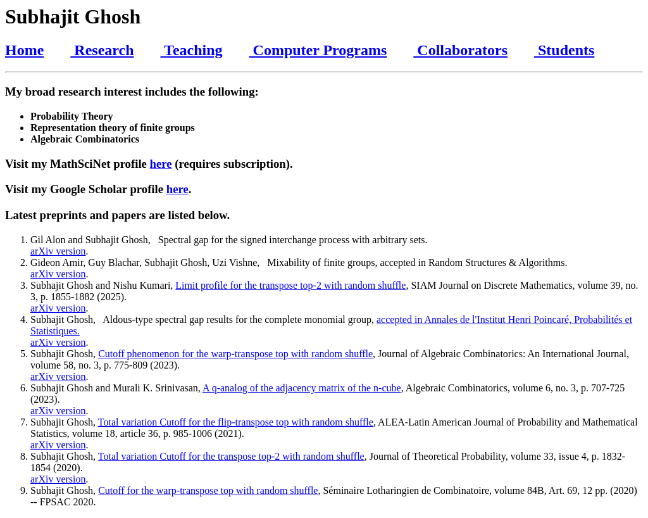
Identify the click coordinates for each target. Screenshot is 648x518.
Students (564, 50)
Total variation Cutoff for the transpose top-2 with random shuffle (231, 456)
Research (102, 50)
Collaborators (460, 50)
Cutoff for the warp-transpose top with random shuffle (208, 490)
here (161, 163)
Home (24, 50)
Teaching (192, 50)
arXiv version (58, 251)
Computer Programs (318, 50)
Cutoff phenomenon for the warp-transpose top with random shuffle (235, 353)
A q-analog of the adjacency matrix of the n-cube (301, 387)
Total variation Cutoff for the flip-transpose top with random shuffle (235, 422)
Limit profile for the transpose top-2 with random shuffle (290, 285)
